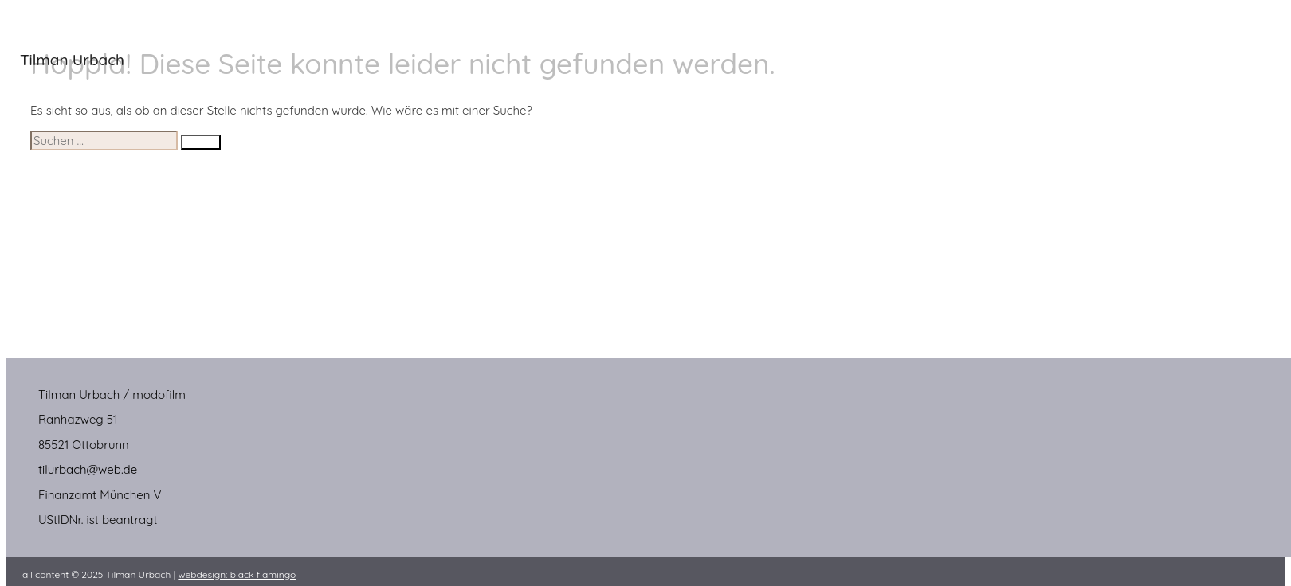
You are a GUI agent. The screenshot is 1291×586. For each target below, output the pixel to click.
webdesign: (237, 574)
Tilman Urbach (72, 59)
